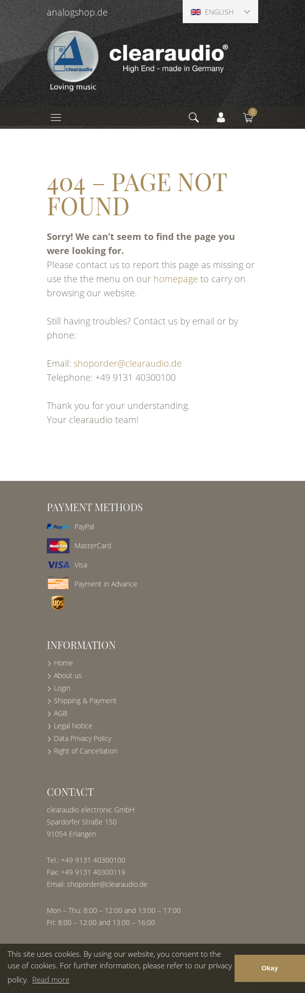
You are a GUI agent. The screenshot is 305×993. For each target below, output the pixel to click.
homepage (176, 279)
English (212, 12)
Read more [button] (50, 979)
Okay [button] (269, 968)
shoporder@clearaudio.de (127, 363)
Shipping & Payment (85, 700)
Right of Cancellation (86, 751)
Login (62, 688)
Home (63, 663)
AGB (60, 713)
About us (68, 675)
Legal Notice (73, 725)
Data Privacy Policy (82, 738)
